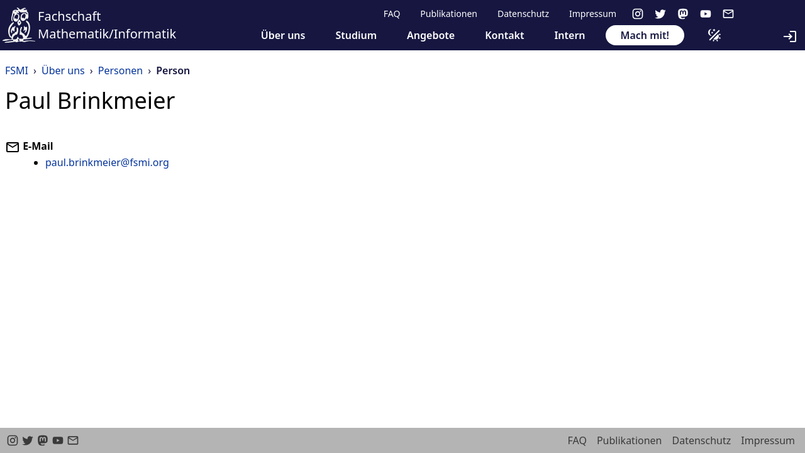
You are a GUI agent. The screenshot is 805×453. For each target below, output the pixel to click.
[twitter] (660, 14)
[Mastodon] (683, 14)
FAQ (392, 14)
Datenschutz (523, 14)
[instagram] (637, 14)
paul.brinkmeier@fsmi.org (107, 162)
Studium (356, 35)
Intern (569, 35)
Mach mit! (645, 35)
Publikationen (448, 14)
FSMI (16, 70)
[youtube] (705, 14)
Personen (120, 70)
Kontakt (504, 35)
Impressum (592, 14)
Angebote (431, 35)
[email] (728, 14)
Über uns (283, 35)
